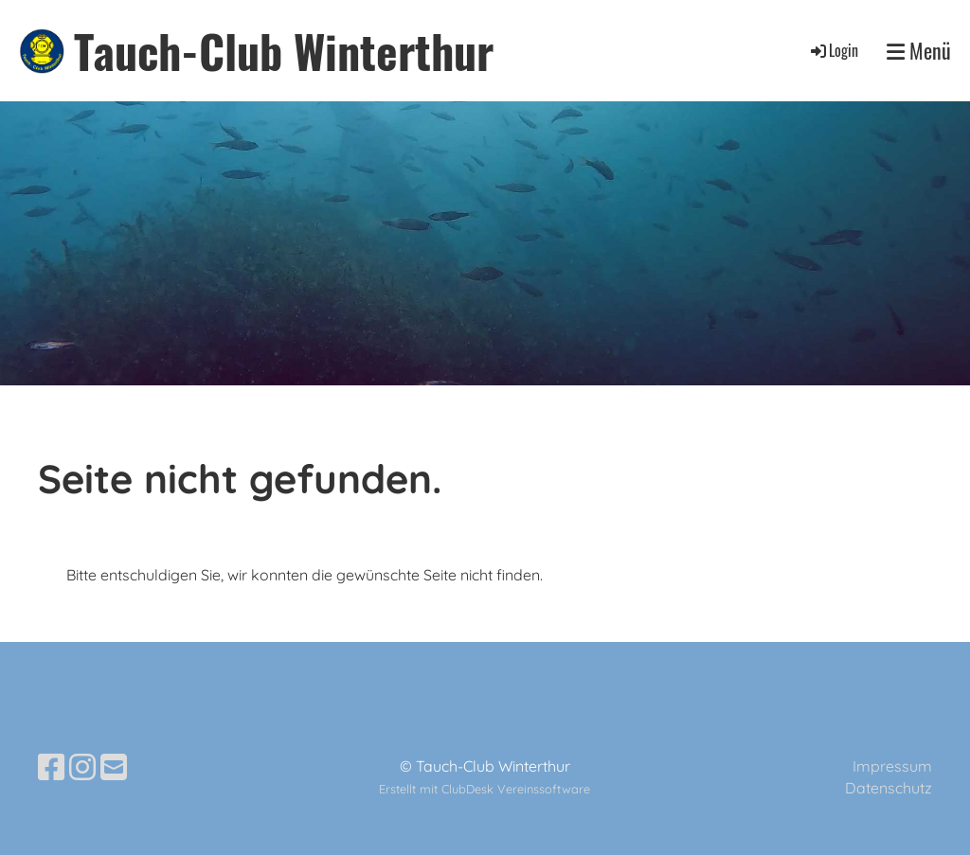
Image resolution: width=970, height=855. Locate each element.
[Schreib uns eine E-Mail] (113, 767)
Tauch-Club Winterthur (284, 50)
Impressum (892, 766)
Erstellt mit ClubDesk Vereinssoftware (484, 788)
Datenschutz (888, 787)
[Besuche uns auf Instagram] (82, 767)
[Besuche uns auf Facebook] (51, 767)
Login (833, 50)
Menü (919, 50)
